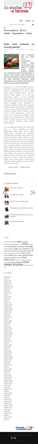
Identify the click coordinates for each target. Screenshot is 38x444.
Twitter (5, 262)
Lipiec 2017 (7, 291)
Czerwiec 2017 (8, 293)
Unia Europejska (15, 262)
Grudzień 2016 (8, 305)
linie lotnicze (15, 251)
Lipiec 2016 (7, 315)
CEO (20, 244)
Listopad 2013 (7, 379)
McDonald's (23, 251)
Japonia (26, 249)
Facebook (12, 246)
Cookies (14, 441)
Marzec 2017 (7, 299)
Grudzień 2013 (8, 377)
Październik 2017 (8, 287)
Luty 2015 (6, 349)
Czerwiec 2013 (8, 389)
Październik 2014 (8, 357)
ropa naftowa (23, 255)
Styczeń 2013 (7, 399)
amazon (13, 242)
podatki (10, 255)
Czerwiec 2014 (8, 365)
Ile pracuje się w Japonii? (17, 194)
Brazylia (13, 244)
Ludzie (28, 33)
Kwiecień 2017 (8, 297)
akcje (9, 242)
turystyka (29, 260)
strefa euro (24, 260)
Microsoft (30, 251)
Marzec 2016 (7, 323)
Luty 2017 (6, 301)
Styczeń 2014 (7, 375)
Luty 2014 (6, 373)
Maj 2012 (6, 415)
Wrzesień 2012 (8, 407)
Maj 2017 (6, 295)
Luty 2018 (6, 279)
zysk (5, 267)
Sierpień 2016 (7, 313)
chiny (25, 244)
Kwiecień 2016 (8, 321)
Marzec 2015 (7, 347)
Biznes (23, 30)
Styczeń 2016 (7, 327)
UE (8, 262)
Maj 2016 (6, 319)
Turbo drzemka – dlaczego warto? (19, 201)
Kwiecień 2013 (8, 393)
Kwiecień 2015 (8, 345)
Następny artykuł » (25, 167)
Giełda (7, 33)
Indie (16, 249)
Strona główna (11, 30)
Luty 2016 (6, 325)
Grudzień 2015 (8, 329)
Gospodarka (17, 33)
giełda (24, 246)
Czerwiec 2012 (8, 413)
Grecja (6, 249)
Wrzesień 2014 (8, 359)
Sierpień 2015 (7, 337)
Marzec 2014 (7, 371)
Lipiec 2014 (7, 363)
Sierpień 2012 (7, 409)
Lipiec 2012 (7, 411)
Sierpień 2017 (7, 289)
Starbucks (17, 260)
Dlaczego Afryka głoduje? (17, 221)
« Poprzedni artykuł (13, 167)
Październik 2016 (8, 309)
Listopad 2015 (7, 331)
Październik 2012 (8, 405)
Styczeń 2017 (7, 303)
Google (29, 246)
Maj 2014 (6, 367)
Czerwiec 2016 (8, 317)
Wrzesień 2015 (8, 335)
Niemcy (24, 253)
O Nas (21, 21)
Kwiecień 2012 (8, 417)
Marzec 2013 (7, 395)
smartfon (13, 257)
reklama (15, 255)
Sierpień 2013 (7, 385)
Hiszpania (11, 249)
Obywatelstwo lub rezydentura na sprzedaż (21, 208)
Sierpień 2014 (7, 361)
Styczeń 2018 (7, 281)
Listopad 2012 (7, 403)
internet (20, 249)
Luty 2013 (6, 397)
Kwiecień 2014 (8, 369)
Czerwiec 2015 (8, 341)
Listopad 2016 (7, 307)
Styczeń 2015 (7, 351)
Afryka (5, 242)
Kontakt (27, 21)
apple (19, 241)
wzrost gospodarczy (28, 265)
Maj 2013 (6, 391)
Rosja (30, 255)
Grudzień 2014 (8, 353)
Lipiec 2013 (7, 387)
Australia (25, 242)
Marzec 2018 (7, 277)
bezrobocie (7, 244)
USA (26, 262)
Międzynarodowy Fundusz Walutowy (12, 253)
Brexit (17, 244)
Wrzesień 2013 (8, 383)
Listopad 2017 (7, 285)
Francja (19, 247)
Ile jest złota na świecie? (16, 188)
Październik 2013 (8, 381)
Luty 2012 (6, 419)
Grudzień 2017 (8, 283)
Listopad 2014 (7, 355)
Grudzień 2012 (8, 401)
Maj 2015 (6, 343)
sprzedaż (19, 257)
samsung (7, 257)
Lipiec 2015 (7, 339)
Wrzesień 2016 (8, 311)
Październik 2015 (8, 333)
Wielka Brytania (13, 264)
